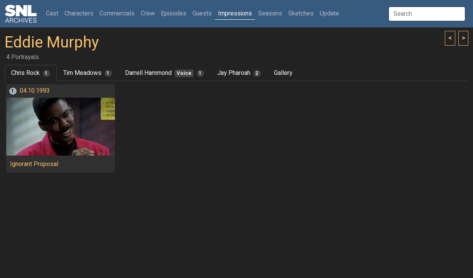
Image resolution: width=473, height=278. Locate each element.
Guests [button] (202, 13)
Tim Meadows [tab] (87, 73)
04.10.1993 (35, 90)
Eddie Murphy (52, 42)
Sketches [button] (301, 13)
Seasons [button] (270, 13)
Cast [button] (53, 13)
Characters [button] (78, 13)
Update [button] (329, 13)
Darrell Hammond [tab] (164, 73)
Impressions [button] (235, 13)
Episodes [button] (173, 13)
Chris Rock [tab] (30, 73)
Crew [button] (148, 13)
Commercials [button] (117, 13)
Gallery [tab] (283, 73)
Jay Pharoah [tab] (239, 73)
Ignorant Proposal (34, 164)
